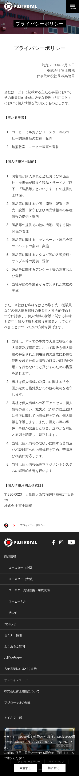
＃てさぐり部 (13, 717)
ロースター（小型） (21, 567)
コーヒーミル (17, 601)
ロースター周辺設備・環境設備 (29, 590)
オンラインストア (16, 680)
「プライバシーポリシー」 (41, 742)
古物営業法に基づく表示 (20, 668)
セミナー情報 (13, 635)
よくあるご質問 (14, 646)
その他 (12, 612)
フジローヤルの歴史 (17, 702)
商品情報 (10, 556)
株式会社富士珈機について (22, 691)
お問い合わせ (13, 657)
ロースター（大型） (21, 579)
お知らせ (10, 624)
